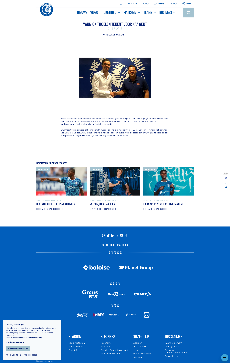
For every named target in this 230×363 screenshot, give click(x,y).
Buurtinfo (73, 350)
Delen (225, 173)
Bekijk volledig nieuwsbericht (50, 209)
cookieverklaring (35, 337)
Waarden (137, 343)
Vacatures (138, 357)
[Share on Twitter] (226, 177)
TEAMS (150, 12)
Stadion (75, 337)
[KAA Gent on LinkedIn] (113, 235)
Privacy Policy (172, 346)
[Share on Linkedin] (226, 183)
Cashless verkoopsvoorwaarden (176, 351)
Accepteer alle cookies (18, 348)
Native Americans (142, 354)
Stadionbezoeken (77, 346)
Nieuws (82, 12)
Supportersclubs (44, 361)
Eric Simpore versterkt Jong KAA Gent (163, 204)
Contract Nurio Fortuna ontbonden (55, 204)
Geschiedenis (139, 346)
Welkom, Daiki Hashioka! (102, 204)
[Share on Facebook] (226, 187)
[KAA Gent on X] (117, 236)
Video (94, 12)
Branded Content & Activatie (115, 350)
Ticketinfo (111, 12)
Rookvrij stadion (77, 343)
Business (167, 12)
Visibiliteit (106, 346)
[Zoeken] (121, 4)
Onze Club (141, 337)
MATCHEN (132, 12)
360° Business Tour (110, 354)
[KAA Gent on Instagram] (104, 235)
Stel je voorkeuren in (16, 342)
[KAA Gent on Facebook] (126, 235)
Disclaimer (174, 337)
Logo (135, 350)
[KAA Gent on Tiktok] (108, 235)
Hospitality (106, 343)
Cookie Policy (171, 356)
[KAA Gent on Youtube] (122, 235)
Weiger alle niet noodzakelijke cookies (22, 354)
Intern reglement (173, 343)
